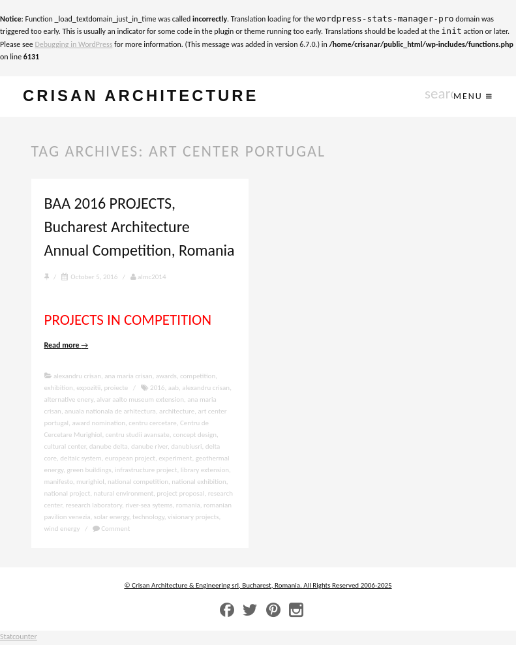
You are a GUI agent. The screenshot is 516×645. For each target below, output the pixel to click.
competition (197, 377)
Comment (111, 530)
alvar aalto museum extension (140, 401)
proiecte (116, 389)
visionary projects (193, 518)
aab (173, 389)
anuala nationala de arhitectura (110, 412)
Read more (66, 347)
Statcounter (18, 638)
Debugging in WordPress (73, 44)
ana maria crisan (128, 377)
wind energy (62, 530)
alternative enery (68, 401)
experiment (175, 459)
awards (166, 377)
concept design (195, 436)
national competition (138, 483)
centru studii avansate (138, 436)
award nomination (98, 424)
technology (148, 518)
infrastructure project (146, 471)
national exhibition (199, 483)
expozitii (88, 389)
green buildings (89, 471)
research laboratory (93, 506)
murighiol (90, 483)
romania (188, 506)
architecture (176, 412)
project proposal (180, 494)
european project (130, 459)
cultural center (65, 447)
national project (67, 494)
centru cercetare (152, 424)
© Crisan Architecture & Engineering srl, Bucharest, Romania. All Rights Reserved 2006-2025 (257, 586)
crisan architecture (154, 97)
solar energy (111, 518)
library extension (205, 471)
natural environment (123, 494)
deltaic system (80, 459)
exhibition (58, 389)
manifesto (58, 483)
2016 (157, 389)
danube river (149, 447)
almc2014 (148, 279)
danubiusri (186, 447)
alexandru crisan (77, 377)
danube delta (108, 447)
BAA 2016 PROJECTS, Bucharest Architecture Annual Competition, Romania (139, 229)
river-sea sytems (148, 506)
